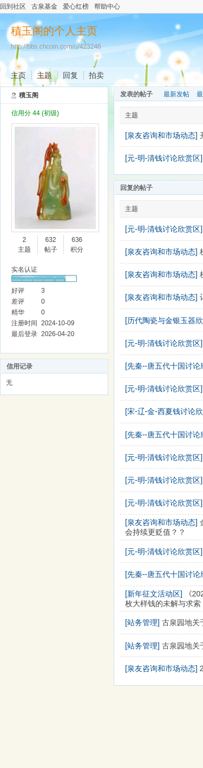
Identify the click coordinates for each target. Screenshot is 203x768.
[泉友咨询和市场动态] (161, 135)
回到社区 (13, 6)
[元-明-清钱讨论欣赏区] (163, 158)
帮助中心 (107, 6)
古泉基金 (44, 6)
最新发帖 (176, 94)
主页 (18, 75)
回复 (70, 75)
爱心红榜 (76, 6)
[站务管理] (142, 622)
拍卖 (96, 75)
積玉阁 (28, 95)
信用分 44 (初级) (35, 113)
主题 (44, 75)
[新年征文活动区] (153, 593)
